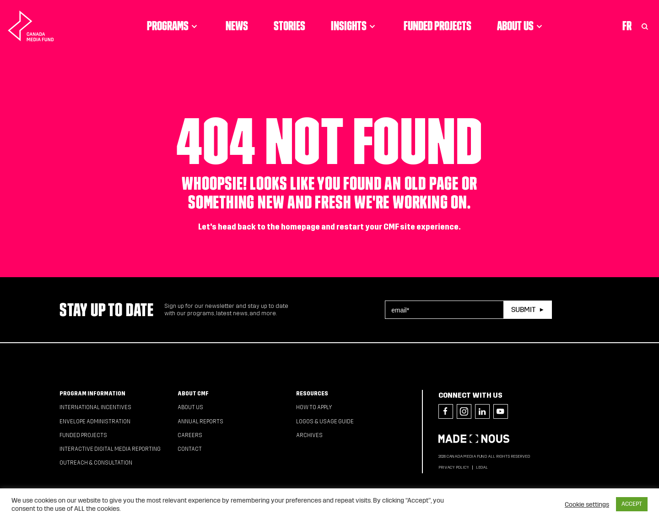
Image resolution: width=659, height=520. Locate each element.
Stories (289, 25)
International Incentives (95, 407)
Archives (309, 435)
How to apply (314, 407)
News (237, 25)
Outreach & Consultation (95, 463)
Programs (173, 25)
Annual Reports (200, 421)
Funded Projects (437, 25)
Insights (354, 25)
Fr (627, 25)
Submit (523, 309)
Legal (482, 467)
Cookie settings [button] (587, 504)
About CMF (193, 393)
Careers (190, 435)
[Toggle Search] (644, 26)
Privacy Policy (453, 467)
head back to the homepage (269, 227)
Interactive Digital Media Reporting (110, 449)
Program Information (92, 393)
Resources (312, 393)
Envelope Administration (94, 421)
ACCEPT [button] (631, 504)
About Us (521, 25)
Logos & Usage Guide (325, 421)
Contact (190, 449)
